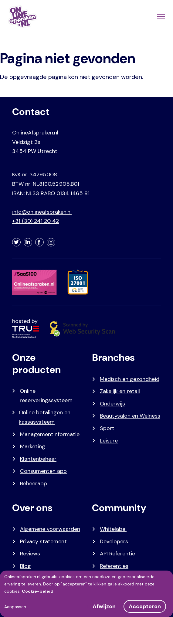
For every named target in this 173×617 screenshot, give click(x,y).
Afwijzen (104, 606)
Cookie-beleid (37, 591)
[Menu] (160, 17)
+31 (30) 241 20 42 (35, 221)
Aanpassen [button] (15, 606)
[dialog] (86, 594)
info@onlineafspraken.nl (42, 211)
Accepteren (145, 606)
